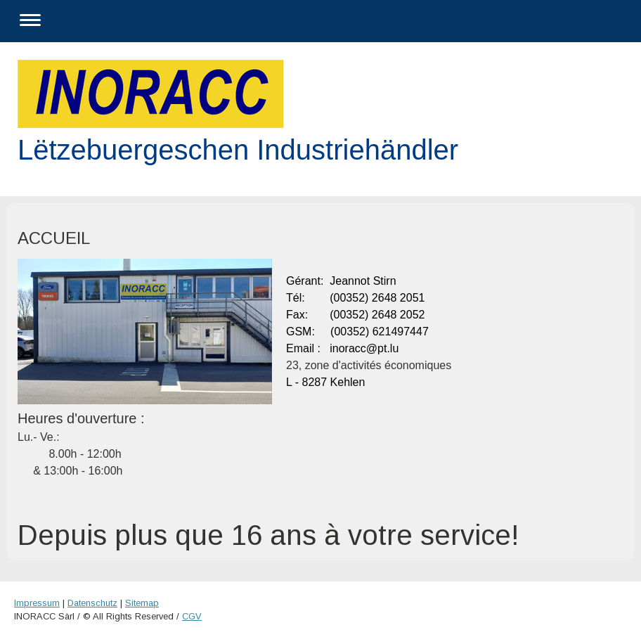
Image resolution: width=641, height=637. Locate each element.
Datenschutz (92, 603)
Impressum (37, 603)
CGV (192, 616)
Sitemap (142, 603)
